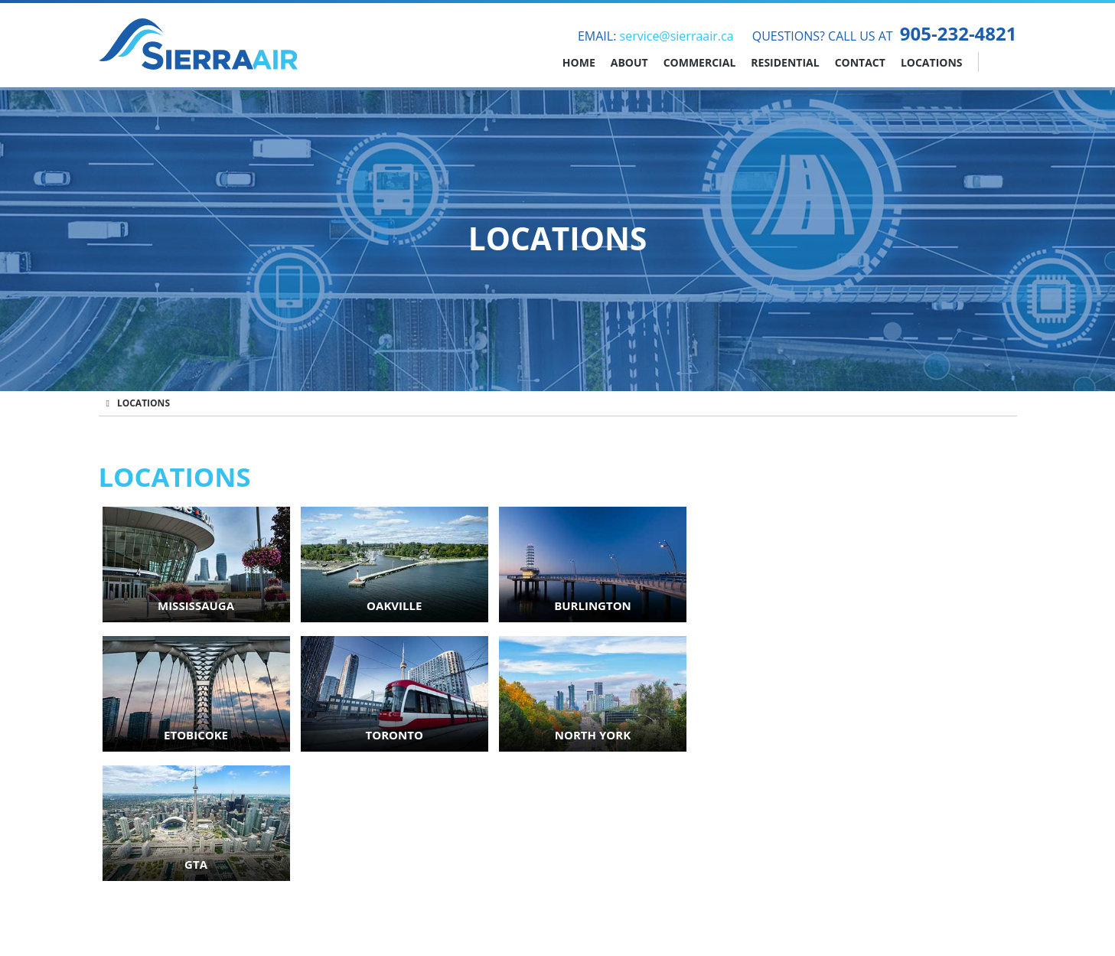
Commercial (699, 62)
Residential (785, 62)
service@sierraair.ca (677, 36)
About (629, 62)
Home (578, 62)
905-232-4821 (958, 33)
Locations (932, 62)
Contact (860, 62)
